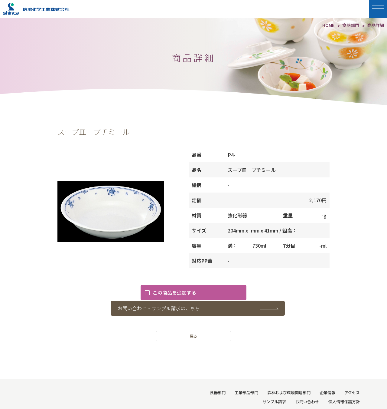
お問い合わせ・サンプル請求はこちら (203, 292)
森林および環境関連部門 (289, 377)
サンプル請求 (275, 386)
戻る (193, 320)
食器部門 (218, 377)
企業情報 (327, 377)
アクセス (352, 377)
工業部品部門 (246, 377)
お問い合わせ (307, 386)
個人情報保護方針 (344, 386)
